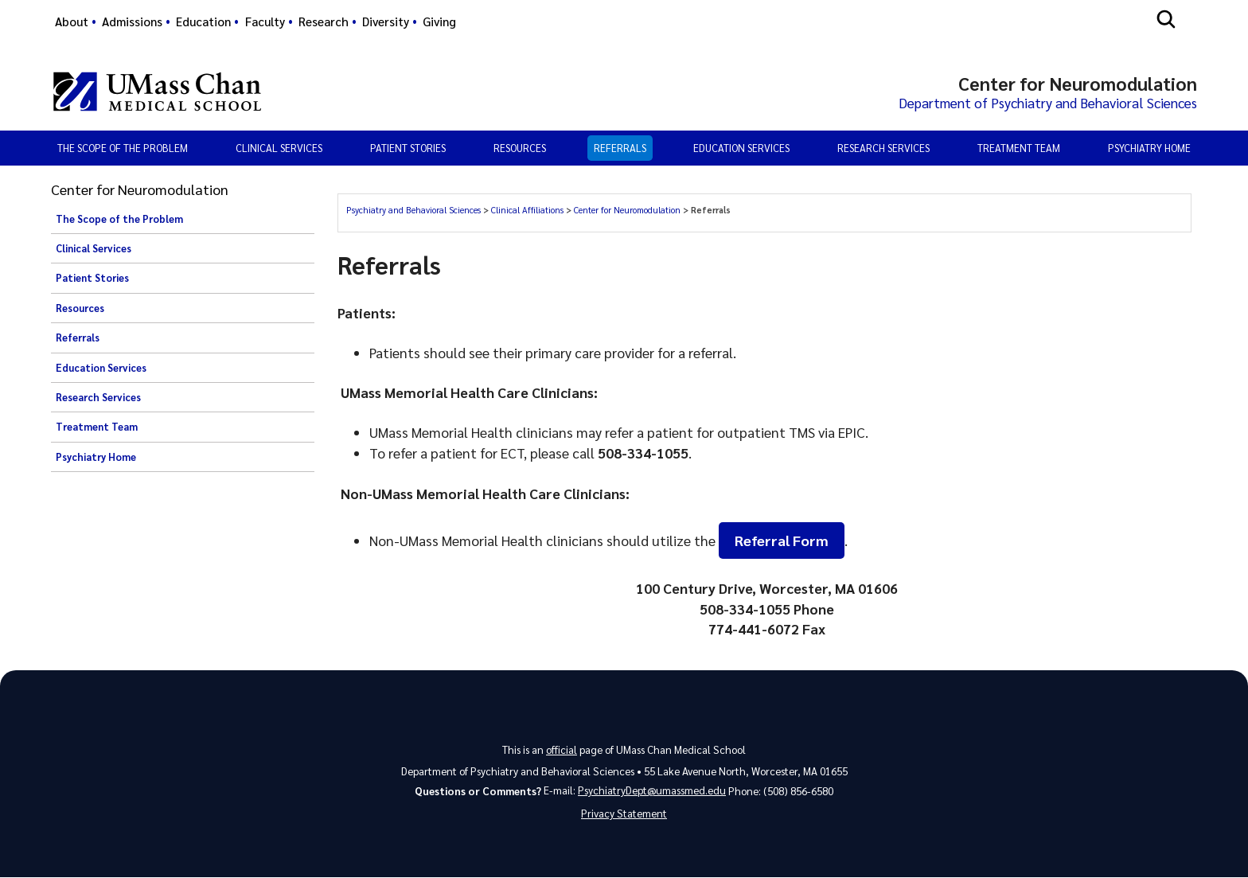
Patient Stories (408, 148)
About (71, 21)
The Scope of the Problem (122, 148)
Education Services (741, 148)
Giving (439, 21)
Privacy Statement (624, 814)
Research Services (883, 148)
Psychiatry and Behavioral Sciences (413, 211)
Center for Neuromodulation (627, 211)
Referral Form (782, 541)
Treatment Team (1018, 148)
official (561, 749)
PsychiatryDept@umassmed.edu (652, 791)
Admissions (132, 21)
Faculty (265, 21)
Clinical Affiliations (527, 211)
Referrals (620, 148)
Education (203, 21)
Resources (519, 148)
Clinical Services (279, 148)
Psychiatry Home (1149, 148)
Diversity (385, 21)
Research (323, 21)
